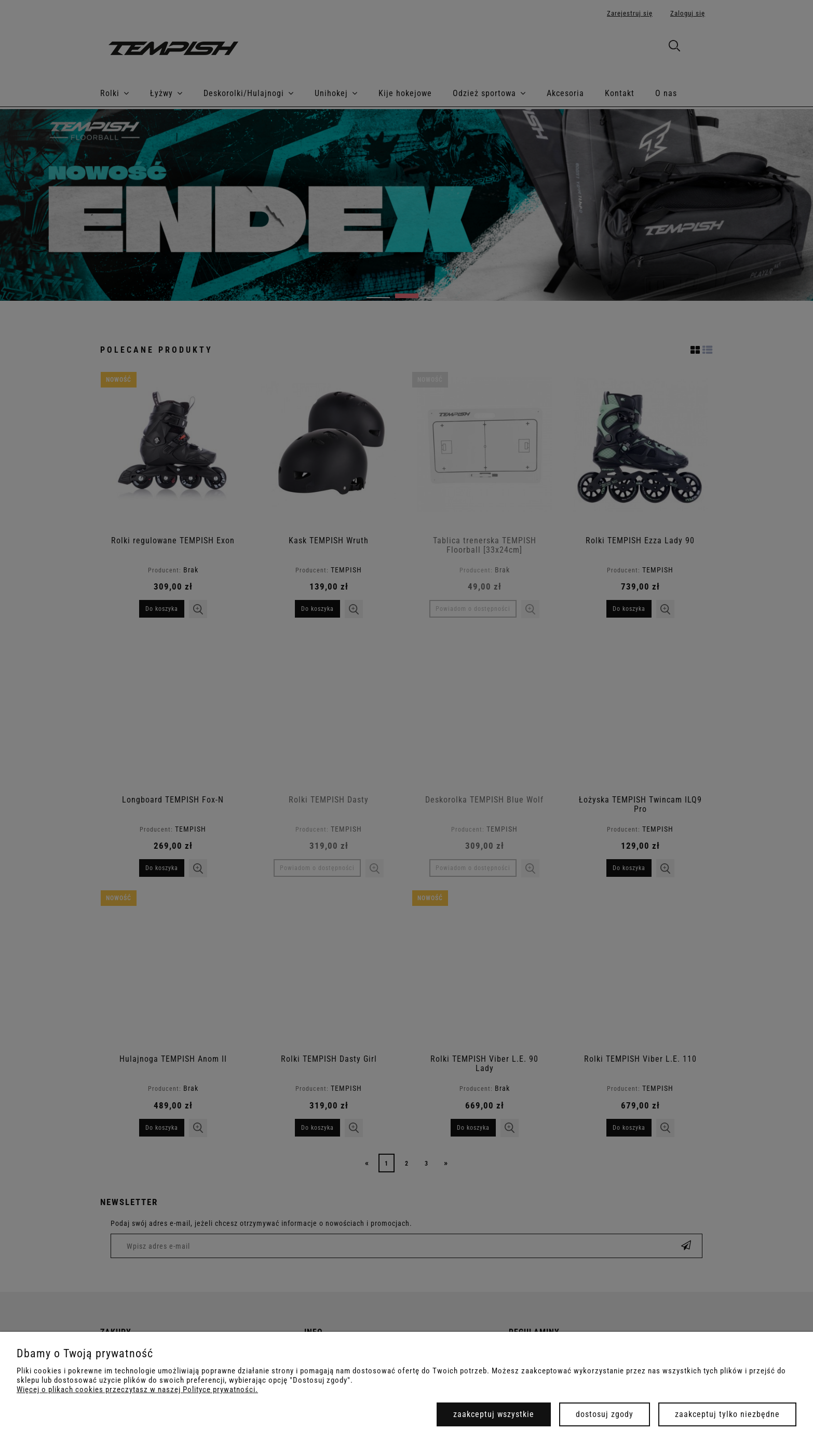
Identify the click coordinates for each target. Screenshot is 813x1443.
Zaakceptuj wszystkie (493, 1414)
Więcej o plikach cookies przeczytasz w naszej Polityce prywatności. (137, 1389)
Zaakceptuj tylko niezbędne (727, 1414)
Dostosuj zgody (604, 1414)
